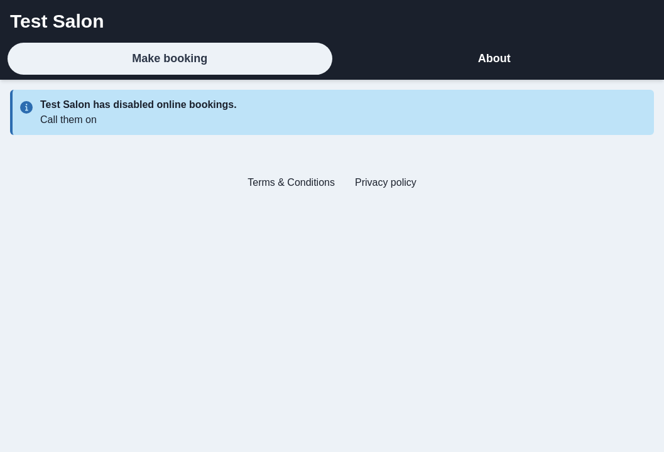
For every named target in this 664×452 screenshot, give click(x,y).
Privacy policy (385, 182)
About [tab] (494, 58)
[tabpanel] (332, 145)
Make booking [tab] (169, 58)
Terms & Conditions (291, 182)
